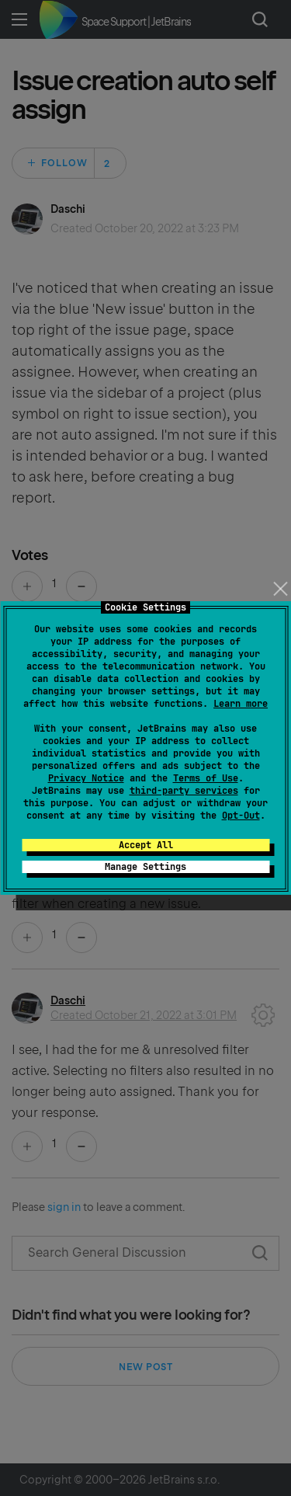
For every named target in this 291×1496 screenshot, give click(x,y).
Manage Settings (145, 867)
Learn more (240, 704)
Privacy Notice (86, 778)
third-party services (184, 791)
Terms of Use (205, 778)
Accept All (146, 845)
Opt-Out (241, 815)
